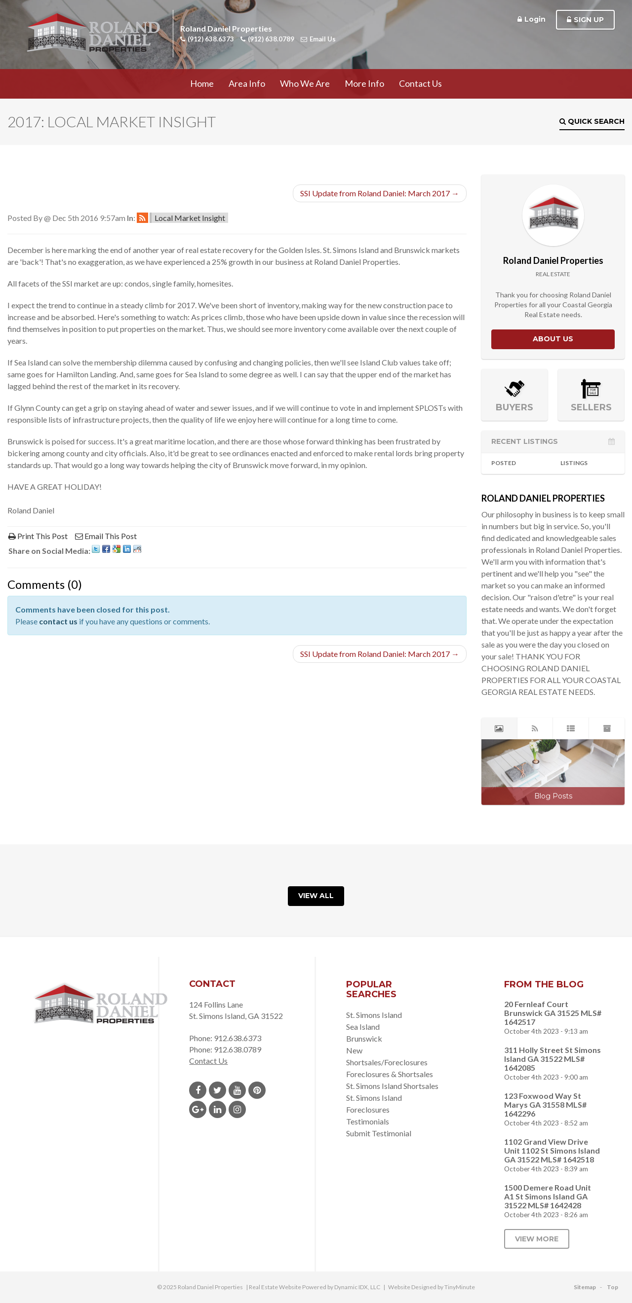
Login (531, 19)
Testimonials (367, 1121)
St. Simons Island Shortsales (392, 1085)
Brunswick (364, 1038)
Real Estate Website (275, 1287)
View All (316, 895)
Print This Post (38, 536)
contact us (58, 621)
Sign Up (585, 19)
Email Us (318, 39)
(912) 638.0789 (267, 39)
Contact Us (420, 83)
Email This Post (106, 536)
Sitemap (585, 1287)
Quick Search (592, 121)
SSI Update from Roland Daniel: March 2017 (379, 193)
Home (202, 83)
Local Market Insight (190, 217)
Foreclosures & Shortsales (389, 1074)
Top (612, 1287)
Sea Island (363, 1026)
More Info (364, 83)
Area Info (247, 83)
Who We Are (305, 83)
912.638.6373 (237, 1038)
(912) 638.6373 (207, 39)
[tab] (499, 728)
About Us (553, 338)
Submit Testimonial (378, 1133)
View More (536, 1238)
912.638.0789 (237, 1049)
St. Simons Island (374, 1014)
